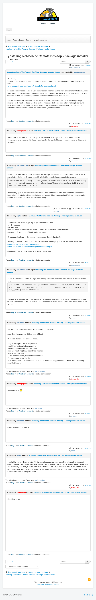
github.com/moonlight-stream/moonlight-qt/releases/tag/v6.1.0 (31, 247)
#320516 (88, 65)
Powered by (42, 585)
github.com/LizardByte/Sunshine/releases (23, 244)
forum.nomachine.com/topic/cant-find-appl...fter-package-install (31, 86)
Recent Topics (18, 40)
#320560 (88, 376)
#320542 (88, 209)
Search (28, 40)
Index (9, 40)
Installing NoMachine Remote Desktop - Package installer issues (33, 72)
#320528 (88, 124)
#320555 (88, 315)
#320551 (88, 263)
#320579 (88, 448)
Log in (13, 121)
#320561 (88, 413)
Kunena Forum (53, 585)
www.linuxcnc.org (40, 40)
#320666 (88, 485)
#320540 (88, 158)
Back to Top (88, 595)
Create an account (26, 121)
